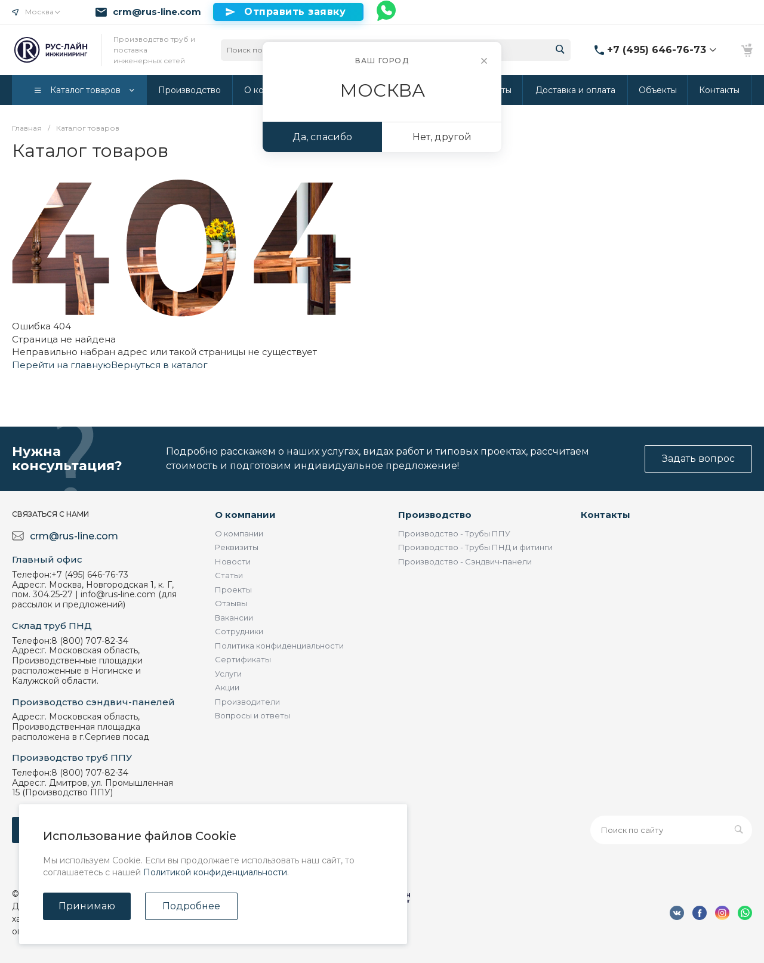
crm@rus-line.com (157, 12)
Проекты (233, 589)
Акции (227, 687)
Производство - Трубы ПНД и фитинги (475, 547)
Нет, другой (442, 137)
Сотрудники (239, 631)
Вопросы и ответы (252, 715)
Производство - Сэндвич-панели (465, 561)
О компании (245, 514)
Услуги (228, 673)
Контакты (605, 514)
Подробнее (191, 906)
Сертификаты (243, 659)
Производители (247, 701)
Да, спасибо (322, 137)
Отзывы (231, 603)
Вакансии (234, 617)
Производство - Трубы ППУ (454, 533)
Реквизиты (236, 547)
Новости (233, 561)
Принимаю (86, 906)
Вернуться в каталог (159, 365)
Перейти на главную (61, 365)
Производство (435, 514)
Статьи (229, 575)
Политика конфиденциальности (279, 645)
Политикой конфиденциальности (215, 872)
